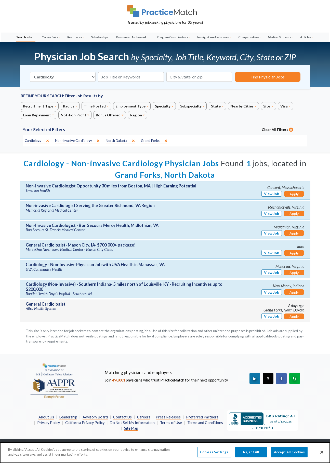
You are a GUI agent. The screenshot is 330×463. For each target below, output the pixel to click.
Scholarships (99, 37)
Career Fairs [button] (50, 37)
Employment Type (130, 106)
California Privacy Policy (84, 422)
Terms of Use (171, 422)
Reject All (251, 455)
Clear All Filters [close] (277, 129)
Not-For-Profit (73, 115)
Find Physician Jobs (267, 76)
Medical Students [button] (279, 37)
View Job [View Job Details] (271, 194)
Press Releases (168, 417)
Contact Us (122, 417)
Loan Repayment (37, 115)
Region (136, 115)
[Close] (321, 455)
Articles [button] (305, 37)
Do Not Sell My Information (132, 422)
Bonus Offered (108, 115)
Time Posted (95, 106)
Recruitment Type (38, 106)
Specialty (162, 106)
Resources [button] (74, 37)
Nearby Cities (242, 106)
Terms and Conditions (205, 422)
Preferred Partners (202, 417)
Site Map (131, 428)
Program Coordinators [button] (172, 37)
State (216, 106)
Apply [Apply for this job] (294, 194)
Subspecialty (191, 106)
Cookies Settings (214, 455)
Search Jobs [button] (24, 37)
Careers (143, 417)
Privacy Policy (48, 422)
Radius (68, 106)
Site (267, 106)
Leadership (68, 417)
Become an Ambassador (132, 37)
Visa (284, 106)
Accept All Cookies (289, 455)
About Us (46, 417)
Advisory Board (95, 417)
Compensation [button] (248, 37)
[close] (37, 140)
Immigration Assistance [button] (213, 37)
